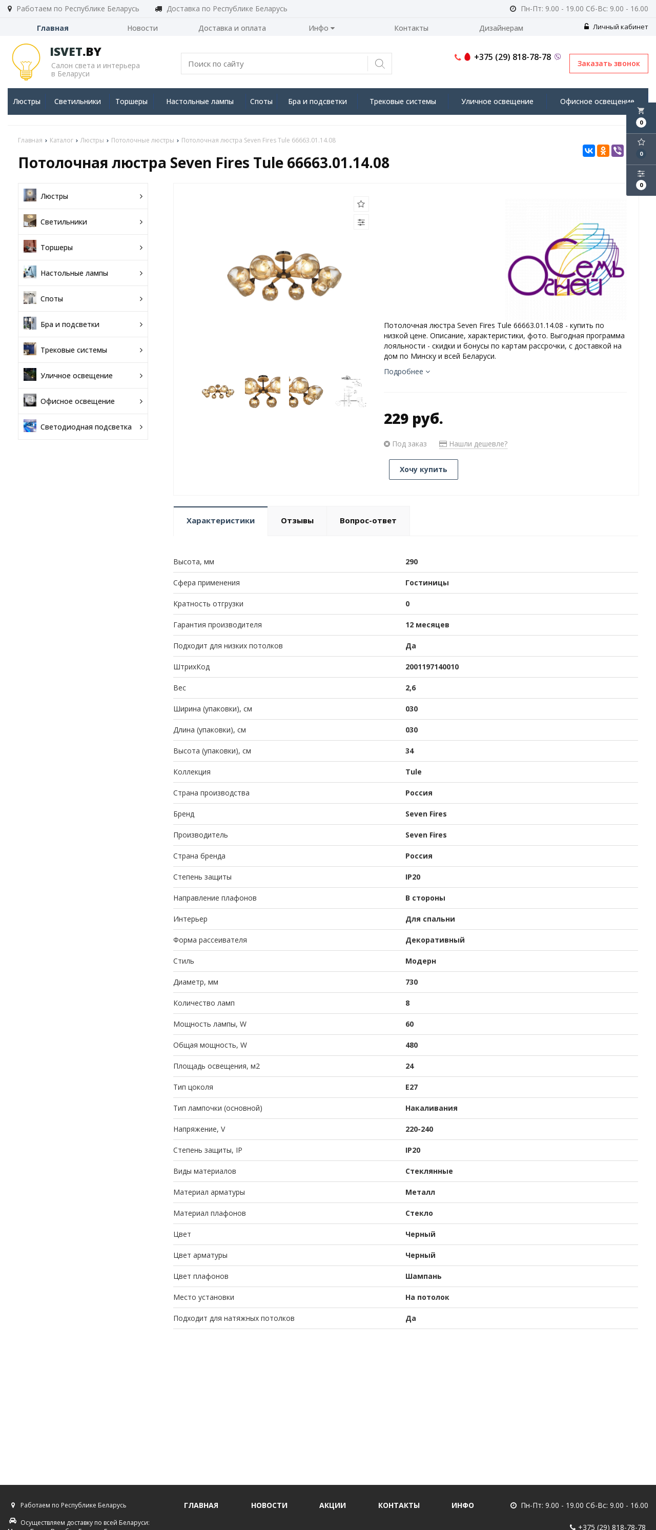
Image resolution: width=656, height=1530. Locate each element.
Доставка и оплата (232, 28)
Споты (261, 101)
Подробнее (407, 371)
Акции (332, 1505)
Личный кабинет (616, 26)
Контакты (411, 28)
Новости (142, 28)
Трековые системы (403, 101)
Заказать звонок (609, 63)
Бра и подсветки (317, 101)
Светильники (77, 101)
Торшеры (131, 101)
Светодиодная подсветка (83, 426)
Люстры (26, 101)
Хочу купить (423, 469)
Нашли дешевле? (473, 443)
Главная (53, 28)
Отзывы (297, 520)
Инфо (322, 28)
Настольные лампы (200, 101)
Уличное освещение (497, 101)
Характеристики (221, 520)
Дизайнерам (501, 28)
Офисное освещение (597, 101)
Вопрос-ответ (368, 520)
